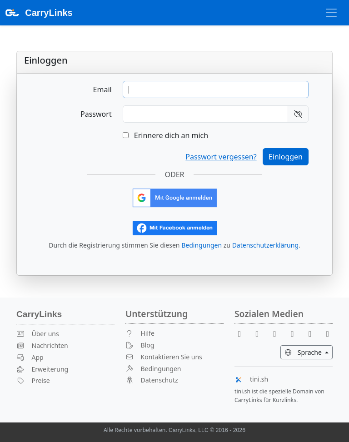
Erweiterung (42, 369)
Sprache (308, 352)
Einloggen (286, 157)
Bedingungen (201, 245)
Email (102, 89)
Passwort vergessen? (220, 157)
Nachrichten (42, 345)
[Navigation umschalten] (331, 12)
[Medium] (328, 333)
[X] (295, 333)
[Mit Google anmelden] (174, 197)
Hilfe (140, 333)
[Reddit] (278, 333)
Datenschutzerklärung (265, 245)
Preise (33, 380)
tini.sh (251, 379)
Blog (139, 345)
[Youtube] (260, 333)
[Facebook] (243, 333)
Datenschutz (151, 380)
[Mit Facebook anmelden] (174, 227)
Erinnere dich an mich (165, 135)
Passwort (96, 114)
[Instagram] (313, 333)
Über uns (37, 333)
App (30, 357)
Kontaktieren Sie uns (163, 357)
